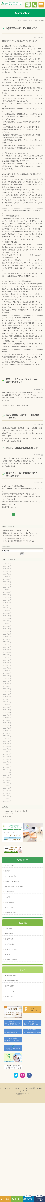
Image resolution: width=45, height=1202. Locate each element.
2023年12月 (7, 634)
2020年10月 (7, 733)
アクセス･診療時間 (10, 876)
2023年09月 (7, 642)
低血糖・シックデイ (11, 996)
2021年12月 (7, 696)
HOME (4, 1088)
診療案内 (7, 871)
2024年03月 (7, 626)
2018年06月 (7, 780)
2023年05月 (7, 652)
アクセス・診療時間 (28, 1088)
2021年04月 (7, 717)
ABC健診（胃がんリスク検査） (14, 886)
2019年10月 (7, 754)
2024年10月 (7, 608)
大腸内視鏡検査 (9, 944)
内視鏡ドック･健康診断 (12, 881)
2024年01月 (7, 631)
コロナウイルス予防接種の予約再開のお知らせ (18, 541)
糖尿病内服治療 (9, 986)
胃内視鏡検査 (9, 939)
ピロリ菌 (7, 954)
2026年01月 (7, 569)
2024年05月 (7, 621)
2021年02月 (7, 723)
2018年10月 (7, 772)
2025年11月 (7, 574)
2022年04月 (7, 686)
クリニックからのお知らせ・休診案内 (15, 811)
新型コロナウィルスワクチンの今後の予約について (20, 533)
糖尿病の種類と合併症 (11, 980)
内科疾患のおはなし (11, 912)
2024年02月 (7, 629)
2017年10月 (7, 793)
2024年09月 (7, 610)
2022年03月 (7, 689)
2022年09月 (7, 673)
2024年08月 (7, 613)
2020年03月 (7, 746)
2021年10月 (7, 702)
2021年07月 (7, 710)
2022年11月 (7, 668)
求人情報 (7, 897)
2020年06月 (7, 741)
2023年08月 (7, 644)
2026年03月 (7, 563)
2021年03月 (7, 720)
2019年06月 (7, 762)
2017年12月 (7, 790)
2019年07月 (7, 759)
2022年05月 (7, 683)
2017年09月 (7, 796)
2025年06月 (7, 587)
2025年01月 (7, 600)
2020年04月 (7, 744)
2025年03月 (7, 595)
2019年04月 (7, 764)
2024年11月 (7, 605)
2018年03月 (7, 785)
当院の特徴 (8, 928)
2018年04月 (7, 783)
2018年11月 (7, 770)
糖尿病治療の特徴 (10, 975)
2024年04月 (7, 623)
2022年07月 (7, 678)
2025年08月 (7, 582)
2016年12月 (7, 801)
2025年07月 (7, 584)
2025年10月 (7, 576)
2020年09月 (7, 736)
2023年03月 (7, 657)
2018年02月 (7, 788)
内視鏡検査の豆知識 (11, 959)
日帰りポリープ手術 (11, 949)
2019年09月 (7, 757)
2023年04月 (7, 655)
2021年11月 (7, 699)
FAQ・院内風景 (9, 902)
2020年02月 (7, 749)
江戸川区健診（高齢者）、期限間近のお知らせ (18, 536)
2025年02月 (7, 597)
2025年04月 (7, 592)
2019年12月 (7, 751)
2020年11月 (7, 730)
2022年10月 (7, 670)
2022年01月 (7, 694)
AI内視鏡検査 (9, 933)
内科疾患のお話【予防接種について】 (15, 530)
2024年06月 (7, 618)
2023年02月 (7, 660)
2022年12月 (7, 665)
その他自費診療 (9, 891)
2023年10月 (7, 639)
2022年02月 (7, 691)
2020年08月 (7, 738)
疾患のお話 (7, 816)
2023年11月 (7, 636)
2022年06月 (7, 681)
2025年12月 (7, 571)
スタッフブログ (8, 813)
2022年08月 (7, 676)
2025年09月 (7, 579)
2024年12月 (7, 602)
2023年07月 (7, 647)
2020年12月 (7, 728)
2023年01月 (7, 663)
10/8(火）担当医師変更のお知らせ (22, 448)
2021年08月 (7, 707)
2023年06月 (7, 650)
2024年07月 (7, 616)
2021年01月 (7, 725)
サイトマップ (22, 1091)
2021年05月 (7, 715)
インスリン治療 (9, 991)
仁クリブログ (9, 907)
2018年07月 (7, 777)
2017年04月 (7, 798)
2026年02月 (7, 566)
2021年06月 (7, 712)
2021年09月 (7, 704)
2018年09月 (7, 775)
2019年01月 (7, 767)
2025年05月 (7, 589)
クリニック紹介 (9, 865)
